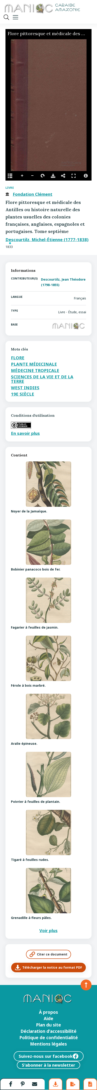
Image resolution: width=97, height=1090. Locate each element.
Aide (48, 1018)
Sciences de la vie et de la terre (42, 379)
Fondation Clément (32, 194)
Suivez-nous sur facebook (49, 1056)
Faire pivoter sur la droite (42, 175)
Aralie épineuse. (24, 743)
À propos (48, 1012)
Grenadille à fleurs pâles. (31, 918)
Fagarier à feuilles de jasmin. (34, 627)
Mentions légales (48, 1044)
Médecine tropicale (35, 370)
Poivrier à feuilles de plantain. (35, 801)
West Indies (25, 387)
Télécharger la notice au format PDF (48, 967)
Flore (17, 357)
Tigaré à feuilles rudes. (30, 859)
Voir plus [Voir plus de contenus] (48, 930)
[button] (10, 1084)
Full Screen (73, 175)
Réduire (32, 175)
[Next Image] (86, 105)
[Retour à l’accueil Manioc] (42, 9)
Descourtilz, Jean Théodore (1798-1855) (63, 282)
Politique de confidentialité (48, 1037)
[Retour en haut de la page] (86, 985)
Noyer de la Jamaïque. (29, 511)
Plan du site (48, 1025)
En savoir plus (25, 433)
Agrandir (22, 175)
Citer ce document (48, 954)
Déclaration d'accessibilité (48, 1031)
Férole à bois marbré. (28, 685)
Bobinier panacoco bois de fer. (35, 569)
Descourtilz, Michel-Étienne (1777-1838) (47, 239)
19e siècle (22, 394)
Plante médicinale (34, 364)
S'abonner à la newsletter (48, 1065)
